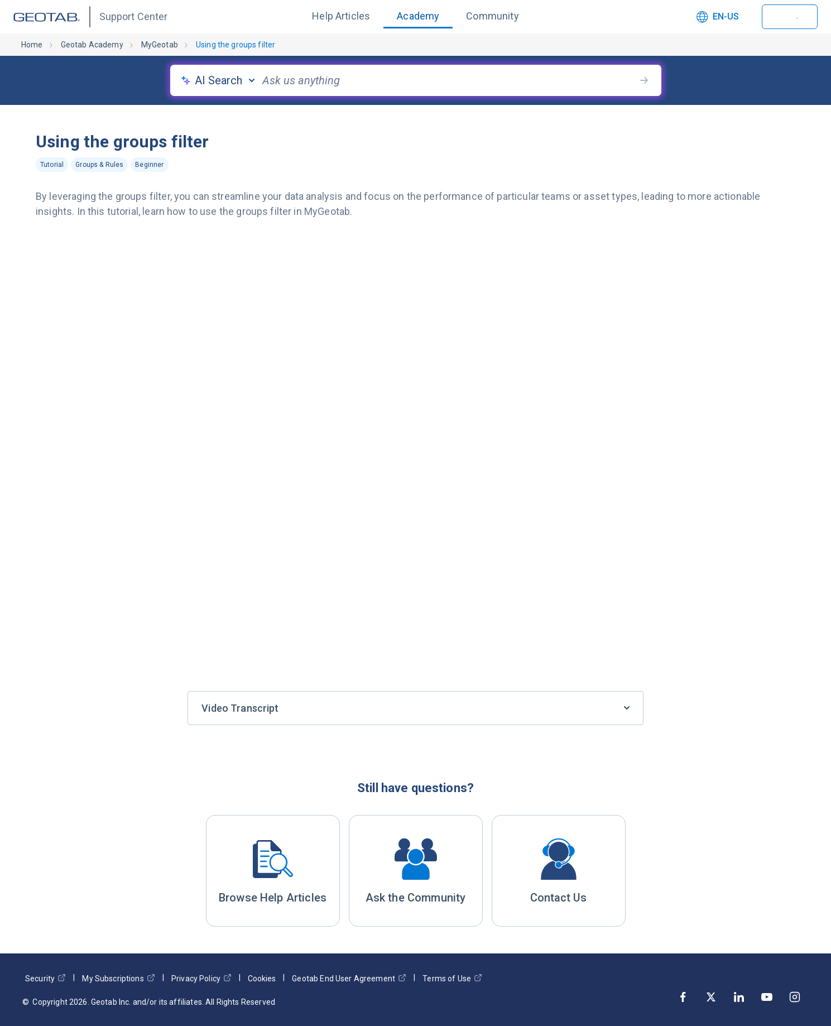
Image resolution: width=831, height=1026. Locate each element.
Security (45, 978)
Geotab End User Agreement (349, 978)
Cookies (262, 978)
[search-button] (644, 80)
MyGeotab (159, 44)
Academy (418, 16)
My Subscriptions (118, 978)
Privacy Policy (201, 978)
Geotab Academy (92, 44)
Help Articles (341, 16)
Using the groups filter (235, 44)
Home (32, 44)
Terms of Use (452, 978)
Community (492, 16)
